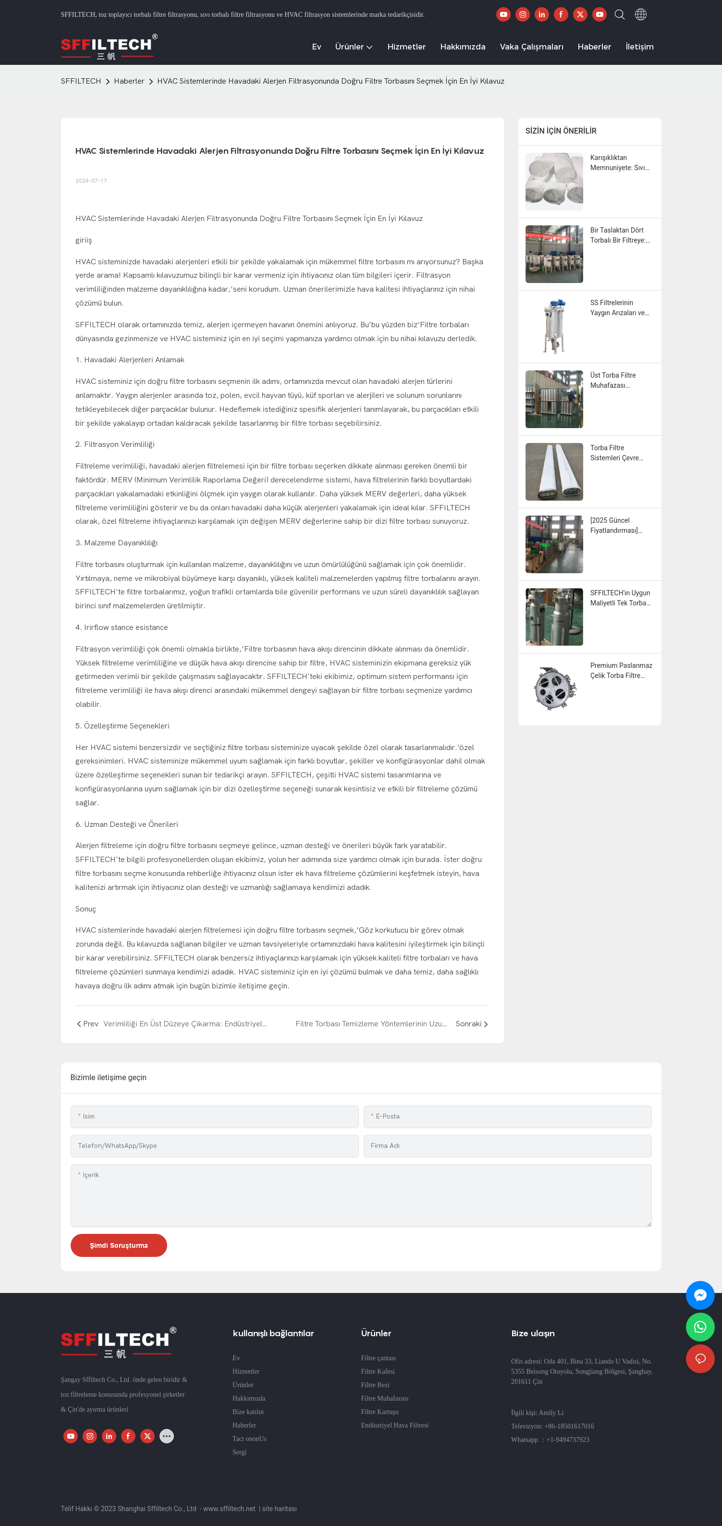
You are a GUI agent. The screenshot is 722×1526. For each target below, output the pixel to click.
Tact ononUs (250, 1438)
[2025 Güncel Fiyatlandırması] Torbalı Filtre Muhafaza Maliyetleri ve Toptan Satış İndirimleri (621, 526)
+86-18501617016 (569, 1426)
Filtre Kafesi (378, 1371)
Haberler (129, 81)
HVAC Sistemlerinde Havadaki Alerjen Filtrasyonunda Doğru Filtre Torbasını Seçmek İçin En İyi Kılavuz (330, 81)
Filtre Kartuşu (380, 1411)
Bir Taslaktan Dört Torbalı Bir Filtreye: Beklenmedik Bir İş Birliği (618, 236)
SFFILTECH (81, 81)
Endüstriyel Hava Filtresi (395, 1425)
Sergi (239, 1452)
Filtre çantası (378, 1358)
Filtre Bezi (375, 1385)
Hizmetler (246, 1371)
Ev (236, 1358)
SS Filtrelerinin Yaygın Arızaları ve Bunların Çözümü (617, 308)
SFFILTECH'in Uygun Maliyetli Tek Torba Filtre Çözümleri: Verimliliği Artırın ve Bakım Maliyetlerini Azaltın (620, 598)
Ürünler (243, 1385)
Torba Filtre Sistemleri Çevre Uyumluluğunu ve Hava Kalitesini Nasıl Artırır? (620, 453)
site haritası (279, 1509)
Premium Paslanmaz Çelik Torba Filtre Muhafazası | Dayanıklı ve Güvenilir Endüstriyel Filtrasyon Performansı (621, 671)
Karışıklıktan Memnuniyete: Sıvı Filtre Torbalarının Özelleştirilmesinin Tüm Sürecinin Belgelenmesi (617, 163)
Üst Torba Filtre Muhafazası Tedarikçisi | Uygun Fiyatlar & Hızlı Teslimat (618, 381)
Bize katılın (248, 1411)
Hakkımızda (249, 1398)
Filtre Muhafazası (385, 1398)
